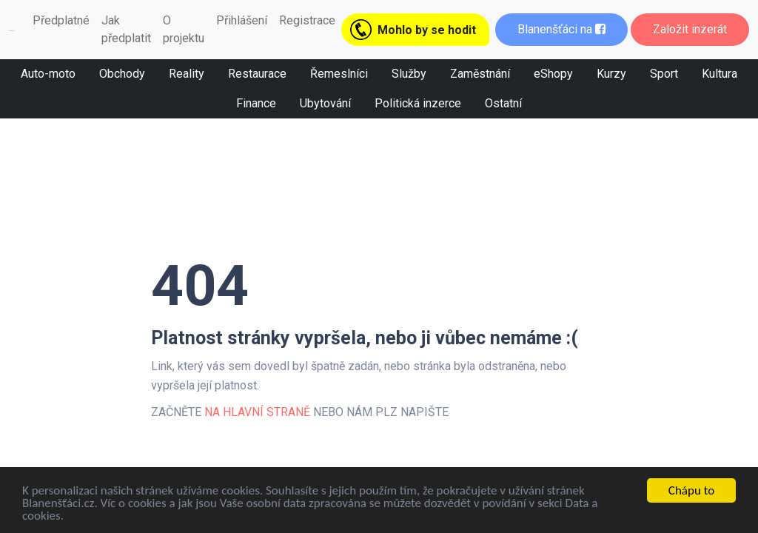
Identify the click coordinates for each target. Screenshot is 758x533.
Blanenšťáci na (561, 29)
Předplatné (61, 20)
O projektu (183, 29)
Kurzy (611, 74)
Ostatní (503, 103)
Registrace (307, 20)
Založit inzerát (690, 29)
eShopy (553, 74)
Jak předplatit (126, 29)
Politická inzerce (418, 103)
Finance (256, 103)
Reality (186, 74)
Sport (664, 74)
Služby (409, 74)
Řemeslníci (339, 74)
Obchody (122, 74)
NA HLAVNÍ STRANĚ (257, 412)
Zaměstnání (480, 74)
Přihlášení (241, 20)
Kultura (719, 74)
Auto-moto (48, 74)
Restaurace (257, 74)
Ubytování (325, 103)
